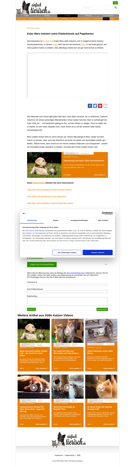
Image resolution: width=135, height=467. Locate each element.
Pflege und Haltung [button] (52, 19)
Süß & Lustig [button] (21, 19)
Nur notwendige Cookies (67, 252)
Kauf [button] (71, 19)
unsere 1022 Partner (37, 230)
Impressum (59, 455)
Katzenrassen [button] (97, 19)
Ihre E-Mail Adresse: (35, 289)
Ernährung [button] (64, 19)
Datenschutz (70, 455)
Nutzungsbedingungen (76, 273)
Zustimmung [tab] (32, 220)
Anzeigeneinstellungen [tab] (79, 220)
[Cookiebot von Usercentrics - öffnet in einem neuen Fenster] (103, 213)
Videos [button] (106, 19)
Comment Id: (32, 282)
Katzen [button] (67, 15)
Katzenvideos (39, 183)
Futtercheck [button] (108, 15)
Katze (83, 44)
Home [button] (26, 15)
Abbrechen (31, 309)
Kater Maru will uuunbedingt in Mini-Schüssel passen (49, 190)
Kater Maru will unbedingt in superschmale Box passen (50, 203)
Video (55, 44)
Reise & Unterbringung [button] (83, 19)
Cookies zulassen (97, 252)
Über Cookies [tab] (103, 220)
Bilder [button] (112, 19)
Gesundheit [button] (40, 19)
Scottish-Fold (48, 41)
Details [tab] (55, 220)
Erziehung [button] (31, 19)
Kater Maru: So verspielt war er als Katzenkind (46, 196)
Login (115, 3)
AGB (78, 455)
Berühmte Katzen (33, 28)
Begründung (32, 296)
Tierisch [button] (88, 15)
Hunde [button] (47, 15)
